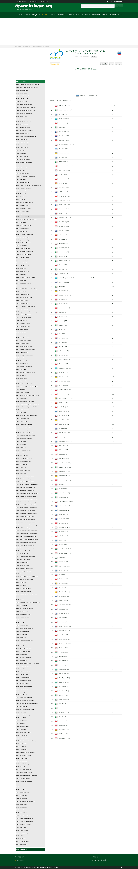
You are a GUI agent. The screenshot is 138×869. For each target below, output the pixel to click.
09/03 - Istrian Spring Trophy (23, 182)
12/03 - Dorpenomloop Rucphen (23, 188)
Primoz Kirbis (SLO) (64, 721)
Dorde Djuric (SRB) (63, 665)
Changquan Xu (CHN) (64, 471)
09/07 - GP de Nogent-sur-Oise (23, 571)
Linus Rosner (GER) (64, 140)
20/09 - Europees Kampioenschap (24, 781)
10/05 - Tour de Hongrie (21, 335)
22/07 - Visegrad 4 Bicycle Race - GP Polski (26, 594)
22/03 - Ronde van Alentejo (22, 228)
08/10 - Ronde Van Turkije (22, 833)
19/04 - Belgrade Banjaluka (22, 294)
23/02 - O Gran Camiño (21, 139)
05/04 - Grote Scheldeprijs (22, 260)
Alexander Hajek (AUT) (64, 226)
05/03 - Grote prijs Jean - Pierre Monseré (25, 176)
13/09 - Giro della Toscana (22, 738)
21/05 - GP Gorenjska (21, 375)
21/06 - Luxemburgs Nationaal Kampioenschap (27, 484)
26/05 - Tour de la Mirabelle (22, 392)
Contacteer (20, 860)
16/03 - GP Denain (20, 199)
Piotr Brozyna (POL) (64, 734)
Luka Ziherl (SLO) (63, 157)
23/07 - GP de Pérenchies (22, 605)
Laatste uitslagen (45, 1)
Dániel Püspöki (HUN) (64, 566)
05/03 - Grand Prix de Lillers (22, 173)
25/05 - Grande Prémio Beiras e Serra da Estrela (27, 383)
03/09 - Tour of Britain (21, 717)
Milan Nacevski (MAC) (64, 592)
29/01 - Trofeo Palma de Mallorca (24, 104)
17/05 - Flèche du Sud (21, 360)
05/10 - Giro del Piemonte (22, 830)
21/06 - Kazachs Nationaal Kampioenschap (26, 496)
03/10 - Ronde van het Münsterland (24, 818)
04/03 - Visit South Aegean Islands (24, 162)
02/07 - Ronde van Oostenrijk (23, 550)
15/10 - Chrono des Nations (22, 841)
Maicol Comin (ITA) (63, 488)
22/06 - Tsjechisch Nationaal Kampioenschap (26, 507)
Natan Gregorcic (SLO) (64, 510)
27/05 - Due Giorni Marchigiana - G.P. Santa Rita (27, 404)
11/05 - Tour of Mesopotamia (23, 337)
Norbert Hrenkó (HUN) (64, 493)
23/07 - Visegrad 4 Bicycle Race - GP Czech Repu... (28, 602)
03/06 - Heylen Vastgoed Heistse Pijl (24, 432)
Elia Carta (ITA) (62, 716)
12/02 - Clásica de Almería (22, 124)
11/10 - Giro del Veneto (21, 838)
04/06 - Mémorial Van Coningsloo (24, 438)
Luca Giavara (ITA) (63, 695)
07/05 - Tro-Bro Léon (21, 332)
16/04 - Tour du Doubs (21, 286)
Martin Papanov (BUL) (64, 678)
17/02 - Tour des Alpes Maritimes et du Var (26, 136)
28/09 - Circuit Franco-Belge (22, 792)
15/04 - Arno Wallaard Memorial (23, 283)
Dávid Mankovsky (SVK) (65, 604)
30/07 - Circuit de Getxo (21, 634)
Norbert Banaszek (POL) (65, 389)
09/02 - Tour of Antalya (21, 116)
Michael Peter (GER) (64, 729)
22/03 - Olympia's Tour (21, 231)
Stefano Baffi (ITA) (63, 161)
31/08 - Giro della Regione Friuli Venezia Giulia (27, 703)
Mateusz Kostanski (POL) (65, 295)
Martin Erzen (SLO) (63, 544)
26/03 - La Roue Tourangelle (23, 237)
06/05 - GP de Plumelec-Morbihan (24, 317)
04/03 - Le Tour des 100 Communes (24, 168)
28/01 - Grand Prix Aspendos (23, 96)
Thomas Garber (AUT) (64, 738)
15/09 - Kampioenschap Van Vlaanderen (25, 752)
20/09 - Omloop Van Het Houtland (24, 772)
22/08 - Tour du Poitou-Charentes (24, 686)
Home (21, 15)
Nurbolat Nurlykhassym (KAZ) (66, 278)
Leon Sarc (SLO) (63, 333)
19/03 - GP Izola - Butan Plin (23, 216)
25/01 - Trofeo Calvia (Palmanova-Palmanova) (27, 87)
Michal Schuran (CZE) (64, 381)
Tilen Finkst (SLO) (63, 123)
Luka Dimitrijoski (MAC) (65, 643)
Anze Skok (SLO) (63, 114)
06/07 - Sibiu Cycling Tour (22, 562)
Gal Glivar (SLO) (63, 174)
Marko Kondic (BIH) (63, 583)
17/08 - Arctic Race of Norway (23, 671)
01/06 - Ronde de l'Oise (21, 421)
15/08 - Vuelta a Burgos (21, 660)
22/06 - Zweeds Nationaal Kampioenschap (26, 522)
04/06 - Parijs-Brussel (21, 441)
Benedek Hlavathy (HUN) (65, 549)
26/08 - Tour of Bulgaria (21, 694)
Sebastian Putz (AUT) (64, 243)
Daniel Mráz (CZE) (63, 312)
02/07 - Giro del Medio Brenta (23, 553)
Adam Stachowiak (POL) (65, 463)
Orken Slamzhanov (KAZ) (65, 368)
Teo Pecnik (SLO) (63, 329)
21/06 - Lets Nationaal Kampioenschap (25, 490)
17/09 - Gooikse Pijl (20, 766)
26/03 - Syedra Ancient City (22, 239)
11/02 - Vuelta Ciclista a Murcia (23, 119)
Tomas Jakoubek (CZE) (65, 179)
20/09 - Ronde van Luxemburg (23, 778)
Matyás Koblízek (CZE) (64, 639)
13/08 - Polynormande (21, 654)
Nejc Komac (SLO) (63, 540)
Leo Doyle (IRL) (63, 286)
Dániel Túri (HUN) (63, 557)
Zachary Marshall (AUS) (64, 506)
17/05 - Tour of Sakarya (21, 358)
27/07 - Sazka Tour (20, 622)
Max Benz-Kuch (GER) (64, 290)
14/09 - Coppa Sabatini (21, 749)
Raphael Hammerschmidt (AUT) (67, 501)
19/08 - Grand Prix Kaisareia (23, 677)
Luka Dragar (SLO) (63, 570)
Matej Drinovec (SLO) (64, 587)
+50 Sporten (113, 15)
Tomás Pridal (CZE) (63, 273)
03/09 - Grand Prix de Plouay (23, 715)
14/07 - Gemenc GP (21, 582)
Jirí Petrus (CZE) (63, 265)
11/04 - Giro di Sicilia (21, 268)
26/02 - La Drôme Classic (22, 147)
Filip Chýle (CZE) (63, 437)
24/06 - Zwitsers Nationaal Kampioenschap (26, 542)
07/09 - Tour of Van (20, 723)
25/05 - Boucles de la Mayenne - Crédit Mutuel (27, 386)
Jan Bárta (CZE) (63, 213)
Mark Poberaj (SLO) (63, 579)
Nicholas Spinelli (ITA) (64, 497)
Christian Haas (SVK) (64, 613)
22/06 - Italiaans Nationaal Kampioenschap (26, 504)
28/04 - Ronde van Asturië (22, 303)
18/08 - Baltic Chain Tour (22, 674)
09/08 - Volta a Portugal (21, 643)
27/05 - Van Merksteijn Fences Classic (25, 401)
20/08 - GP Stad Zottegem (22, 683)
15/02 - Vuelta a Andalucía (22, 133)
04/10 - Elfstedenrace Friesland (23, 824)
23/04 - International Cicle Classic (24, 297)
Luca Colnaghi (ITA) (64, 247)
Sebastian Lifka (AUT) (64, 527)
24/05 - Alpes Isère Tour (21, 381)
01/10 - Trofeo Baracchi (21, 807)
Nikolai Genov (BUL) (64, 691)
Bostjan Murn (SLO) (64, 411)
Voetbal (26, 15)
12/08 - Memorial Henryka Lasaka (24, 648)
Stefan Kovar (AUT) (63, 450)
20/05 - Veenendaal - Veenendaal (24, 366)
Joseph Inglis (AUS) (64, 518)
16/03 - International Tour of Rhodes (24, 202)
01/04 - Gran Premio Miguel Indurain (24, 251)
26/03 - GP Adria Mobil (21, 245)
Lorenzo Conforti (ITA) (64, 260)
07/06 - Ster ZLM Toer (21, 447)
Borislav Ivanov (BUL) (64, 673)
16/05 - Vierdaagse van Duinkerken (24, 355)
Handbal (87, 15)
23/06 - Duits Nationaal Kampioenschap (25, 527)
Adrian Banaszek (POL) (64, 458)
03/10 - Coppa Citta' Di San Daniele (24, 821)
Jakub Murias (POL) (64, 187)
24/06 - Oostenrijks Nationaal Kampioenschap (27, 539)
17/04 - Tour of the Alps (21, 291)
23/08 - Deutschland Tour (22, 689)
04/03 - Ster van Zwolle (21, 165)
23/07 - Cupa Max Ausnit (22, 597)
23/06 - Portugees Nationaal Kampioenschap (26, 533)
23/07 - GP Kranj (20, 599)
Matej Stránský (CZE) (64, 415)
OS (121, 15)
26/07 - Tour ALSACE (21, 620)
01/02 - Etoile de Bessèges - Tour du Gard (26, 107)
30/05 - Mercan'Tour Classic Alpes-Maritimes (26, 415)
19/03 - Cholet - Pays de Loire (23, 214)
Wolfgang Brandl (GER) (64, 475)
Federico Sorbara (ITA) (64, 708)
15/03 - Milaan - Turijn (21, 193)
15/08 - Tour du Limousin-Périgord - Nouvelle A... (27, 663)
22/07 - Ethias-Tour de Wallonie (23, 591)
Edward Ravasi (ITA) (64, 252)
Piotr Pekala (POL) (63, 725)
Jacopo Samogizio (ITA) (65, 359)
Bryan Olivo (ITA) (63, 269)
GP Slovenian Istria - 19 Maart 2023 (61, 100)
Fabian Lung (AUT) (63, 523)
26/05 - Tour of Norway (21, 389)
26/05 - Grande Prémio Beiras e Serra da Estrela (27, 395)
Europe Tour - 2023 (30, 81)
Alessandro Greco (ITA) (64, 325)
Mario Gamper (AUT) (64, 209)
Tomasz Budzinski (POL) (65, 200)
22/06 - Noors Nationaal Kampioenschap (25, 510)
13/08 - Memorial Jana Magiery (23, 657)
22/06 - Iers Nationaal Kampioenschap (25, 516)
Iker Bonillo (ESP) (63, 183)
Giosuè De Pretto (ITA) (64, 699)
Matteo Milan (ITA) (63, 303)
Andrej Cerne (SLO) (63, 536)
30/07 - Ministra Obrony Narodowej (24, 628)
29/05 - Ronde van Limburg (22, 409)
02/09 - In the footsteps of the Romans (25, 709)
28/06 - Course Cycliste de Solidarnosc (25, 545)
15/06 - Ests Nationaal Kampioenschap (25, 476)
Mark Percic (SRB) (63, 648)
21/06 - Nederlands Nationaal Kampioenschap (27, 493)
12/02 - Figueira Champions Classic (24, 121)
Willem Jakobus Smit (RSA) (66, 398)
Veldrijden (35, 15)
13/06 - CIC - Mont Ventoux (22, 464)
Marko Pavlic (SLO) (63, 342)
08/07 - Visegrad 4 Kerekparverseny (24, 568)
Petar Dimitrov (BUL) (64, 686)
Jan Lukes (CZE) (63, 321)
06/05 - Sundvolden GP (21, 320)
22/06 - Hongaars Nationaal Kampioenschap (26, 525)
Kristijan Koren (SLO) (64, 282)
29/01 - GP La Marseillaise (22, 101)
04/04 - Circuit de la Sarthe (22, 257)
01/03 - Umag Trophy (21, 153)
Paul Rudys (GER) (63, 376)
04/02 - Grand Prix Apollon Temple (24, 113)
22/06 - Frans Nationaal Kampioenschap (25, 519)
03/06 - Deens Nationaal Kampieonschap (25, 435)
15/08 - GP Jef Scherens (22, 668)
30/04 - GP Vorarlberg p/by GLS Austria (25, 306)
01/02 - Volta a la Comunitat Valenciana (25, 110)
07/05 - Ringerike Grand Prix (23, 326)
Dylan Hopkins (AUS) (64, 230)
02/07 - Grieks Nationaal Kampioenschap (25, 556)
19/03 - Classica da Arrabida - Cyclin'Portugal (26, 219)
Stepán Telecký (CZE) (64, 424)
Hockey (78, 15)
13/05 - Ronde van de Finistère (23, 340)
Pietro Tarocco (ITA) (64, 712)
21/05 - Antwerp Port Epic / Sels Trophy (25, 372)
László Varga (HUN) (64, 561)
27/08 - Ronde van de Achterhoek (24, 697)
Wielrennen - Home (21, 77)
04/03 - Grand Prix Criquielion (23, 159)
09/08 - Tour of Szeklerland (22, 645)
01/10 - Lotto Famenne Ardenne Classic (25, 801)
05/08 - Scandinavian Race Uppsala (24, 640)
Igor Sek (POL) (62, 484)
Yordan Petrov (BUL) (64, 682)
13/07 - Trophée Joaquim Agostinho (24, 579)
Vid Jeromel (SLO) (63, 531)
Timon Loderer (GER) (64, 153)
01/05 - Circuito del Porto (22, 309)
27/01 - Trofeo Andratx (21, 93)
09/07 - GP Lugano (20, 573)
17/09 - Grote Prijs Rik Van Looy (23, 769)
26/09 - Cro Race (20, 787)
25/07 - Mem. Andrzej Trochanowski (24, 608)
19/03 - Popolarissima (21, 222)
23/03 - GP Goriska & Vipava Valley (24, 234)
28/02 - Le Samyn (20, 150)
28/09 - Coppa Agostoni (21, 789)
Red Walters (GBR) (63, 192)
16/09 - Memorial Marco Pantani (23, 755)
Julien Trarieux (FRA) (64, 131)
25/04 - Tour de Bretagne (22, 300)
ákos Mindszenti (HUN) (64, 652)
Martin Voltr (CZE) (63, 316)
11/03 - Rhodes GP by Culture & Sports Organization (28, 185)
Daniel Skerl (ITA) (63, 127)
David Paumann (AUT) (64, 308)
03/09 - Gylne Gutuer (21, 712)
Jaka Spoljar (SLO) (63, 407)
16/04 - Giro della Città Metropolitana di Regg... (27, 288)
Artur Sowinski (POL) (64, 385)
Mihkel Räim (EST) (63, 148)
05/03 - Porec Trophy (21, 179)
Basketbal (61, 15)
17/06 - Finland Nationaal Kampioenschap (26, 478)
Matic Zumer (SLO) (63, 364)
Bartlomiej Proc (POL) (64, 105)
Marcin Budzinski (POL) (65, 299)
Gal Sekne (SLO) (63, 574)
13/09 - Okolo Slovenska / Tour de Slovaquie (26, 740)
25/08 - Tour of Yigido (21, 692)
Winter (104, 15)
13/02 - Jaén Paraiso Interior (23, 127)
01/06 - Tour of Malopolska (22, 418)
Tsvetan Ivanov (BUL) (64, 669)
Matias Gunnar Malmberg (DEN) (67, 144)
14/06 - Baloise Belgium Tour (23, 470)
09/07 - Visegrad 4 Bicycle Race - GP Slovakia (27, 576)
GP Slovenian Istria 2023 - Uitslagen (40, 46)
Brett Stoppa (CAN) (63, 454)
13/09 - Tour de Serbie (21, 743)
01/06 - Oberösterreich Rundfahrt (24, 424)
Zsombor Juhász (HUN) (65, 553)
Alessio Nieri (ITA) (63, 372)
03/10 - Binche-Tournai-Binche (23, 815)
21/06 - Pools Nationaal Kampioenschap (25, 487)
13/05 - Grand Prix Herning (22, 343)
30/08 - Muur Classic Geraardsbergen (25, 700)
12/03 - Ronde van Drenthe (22, 191)
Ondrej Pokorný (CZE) (64, 630)
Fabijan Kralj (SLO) (63, 514)
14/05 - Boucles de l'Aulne (22, 352)
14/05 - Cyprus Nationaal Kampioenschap (26, 349)
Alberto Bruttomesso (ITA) (65, 110)
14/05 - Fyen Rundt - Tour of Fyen (24, 346)
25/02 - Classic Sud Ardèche (23, 142)
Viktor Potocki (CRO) (64, 136)
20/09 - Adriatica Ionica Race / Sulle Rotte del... (27, 775)
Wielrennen (44, 15)
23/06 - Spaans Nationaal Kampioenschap (26, 536)
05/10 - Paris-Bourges (21, 827)
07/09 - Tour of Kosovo (21, 729)
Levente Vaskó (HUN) (64, 656)
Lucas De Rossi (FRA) (64, 204)
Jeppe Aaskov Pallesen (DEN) (66, 166)
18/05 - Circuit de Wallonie (22, 363)
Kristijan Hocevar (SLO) (64, 346)
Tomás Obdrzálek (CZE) (65, 217)
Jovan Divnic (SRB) (63, 338)
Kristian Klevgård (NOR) (65, 170)
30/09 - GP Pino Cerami (21, 795)
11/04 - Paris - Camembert (22, 265)
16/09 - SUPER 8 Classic (22, 758)
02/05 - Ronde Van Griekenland (23, 314)
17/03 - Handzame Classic (22, 205)
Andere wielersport (30, 849)
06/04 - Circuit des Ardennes (23, 263)
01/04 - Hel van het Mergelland (23, 254)
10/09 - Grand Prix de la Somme (23, 732)
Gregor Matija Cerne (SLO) (65, 441)
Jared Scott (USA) (63, 445)
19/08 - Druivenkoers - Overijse (23, 680)
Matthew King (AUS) (64, 428)
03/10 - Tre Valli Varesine (22, 812)
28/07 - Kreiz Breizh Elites (22, 625)
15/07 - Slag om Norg (21, 585)
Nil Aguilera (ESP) (63, 235)
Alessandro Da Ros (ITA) (65, 467)
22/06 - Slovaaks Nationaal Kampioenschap (26, 499)
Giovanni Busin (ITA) (64, 703)
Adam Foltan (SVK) (63, 600)
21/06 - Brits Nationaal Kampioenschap (25, 481)
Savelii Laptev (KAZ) (64, 118)
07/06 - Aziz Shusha (21, 444)
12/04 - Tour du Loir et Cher (22, 271)
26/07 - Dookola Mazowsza (22, 617)
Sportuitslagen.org (22, 6)
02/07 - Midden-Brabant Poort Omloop (25, 548)
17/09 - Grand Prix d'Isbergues (23, 763)
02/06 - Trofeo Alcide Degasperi (23, 427)
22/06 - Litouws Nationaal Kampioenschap (26, 501)
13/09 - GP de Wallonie (21, 746)
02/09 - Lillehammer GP (21, 706)
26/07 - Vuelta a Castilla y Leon (23, 614)
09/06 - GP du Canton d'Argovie (23, 450)
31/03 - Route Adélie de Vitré (23, 248)
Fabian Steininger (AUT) (65, 480)
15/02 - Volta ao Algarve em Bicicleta (24, 130)
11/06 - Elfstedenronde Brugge (23, 461)
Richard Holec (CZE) (64, 617)
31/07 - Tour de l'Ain (20, 637)
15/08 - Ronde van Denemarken (23, 666)
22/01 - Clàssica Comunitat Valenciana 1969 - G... (28, 84)
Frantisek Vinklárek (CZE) (65, 626)
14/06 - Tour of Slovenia (21, 467)
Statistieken (103, 64)
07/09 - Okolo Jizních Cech (22, 726)
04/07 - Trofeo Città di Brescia (23, 559)
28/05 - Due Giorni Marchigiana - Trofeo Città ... (27, 406)
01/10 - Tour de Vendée (21, 804)
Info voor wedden (22, 1)
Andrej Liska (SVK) (63, 609)
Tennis (53, 15)
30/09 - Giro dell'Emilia (21, 798)
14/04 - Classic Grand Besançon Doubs (25, 277)
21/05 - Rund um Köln (21, 369)
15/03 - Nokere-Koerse (21, 196)
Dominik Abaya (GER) (64, 420)
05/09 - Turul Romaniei (21, 720)
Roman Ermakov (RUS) (64, 196)
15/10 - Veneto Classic (21, 844)
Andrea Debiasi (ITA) (64, 351)
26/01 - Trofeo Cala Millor (22, 90)
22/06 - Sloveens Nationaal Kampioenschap (26, 513)
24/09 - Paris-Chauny (21, 784)
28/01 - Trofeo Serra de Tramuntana (24, 98)
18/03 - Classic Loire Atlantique (23, 208)
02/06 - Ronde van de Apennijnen (24, 430)
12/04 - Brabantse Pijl (21, 274)
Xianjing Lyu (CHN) (63, 239)
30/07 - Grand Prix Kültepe (22, 631)
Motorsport (96, 15)
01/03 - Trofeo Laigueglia (22, 156)
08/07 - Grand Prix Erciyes (22, 565)
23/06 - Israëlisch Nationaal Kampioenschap (26, 530)
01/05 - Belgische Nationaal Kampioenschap (26, 311)
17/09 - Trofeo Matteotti (21, 761)
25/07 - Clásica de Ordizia (22, 611)
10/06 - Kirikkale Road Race (22, 455)
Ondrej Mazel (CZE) (63, 635)
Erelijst (111, 64)
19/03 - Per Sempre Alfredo (22, 211)
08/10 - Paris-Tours (20, 835)
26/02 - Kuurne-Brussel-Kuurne (23, 144)
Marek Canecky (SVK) (64, 596)
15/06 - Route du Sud (21, 473)
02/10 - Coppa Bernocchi (22, 810)
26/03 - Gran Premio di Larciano (23, 242)
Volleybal (71, 15)
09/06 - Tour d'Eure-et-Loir (22, 453)
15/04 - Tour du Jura (21, 280)
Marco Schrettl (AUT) (64, 222)
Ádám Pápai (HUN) (63, 660)
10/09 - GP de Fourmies (21, 735)
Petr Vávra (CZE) (63, 622)
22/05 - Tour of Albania (21, 378)
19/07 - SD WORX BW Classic (23, 588)
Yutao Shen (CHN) (63, 402)
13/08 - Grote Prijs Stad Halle (23, 651)
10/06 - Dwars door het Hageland (24, 458)
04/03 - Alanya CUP (20, 170)
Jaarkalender (33, 1)
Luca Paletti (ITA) (63, 256)
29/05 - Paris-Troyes (21, 412)
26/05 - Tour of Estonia (21, 398)
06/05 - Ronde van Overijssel (23, 323)
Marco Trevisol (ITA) (64, 355)
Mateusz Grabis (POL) (64, 432)
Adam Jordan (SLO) (64, 394)
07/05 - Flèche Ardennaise (22, 329)
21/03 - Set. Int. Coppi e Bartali (23, 225)
